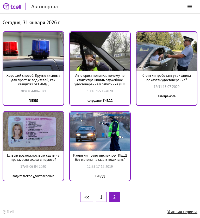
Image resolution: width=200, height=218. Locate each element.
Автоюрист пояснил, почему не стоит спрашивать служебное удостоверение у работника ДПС (100, 79)
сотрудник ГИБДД (100, 100)
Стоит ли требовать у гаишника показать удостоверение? (166, 77)
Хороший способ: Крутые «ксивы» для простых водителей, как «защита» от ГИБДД (33, 79)
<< (86, 197)
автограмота (167, 96)
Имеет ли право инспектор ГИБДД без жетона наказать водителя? (100, 157)
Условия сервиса (182, 211)
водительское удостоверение (33, 176)
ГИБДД (33, 100)
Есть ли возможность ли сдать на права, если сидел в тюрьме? (33, 157)
